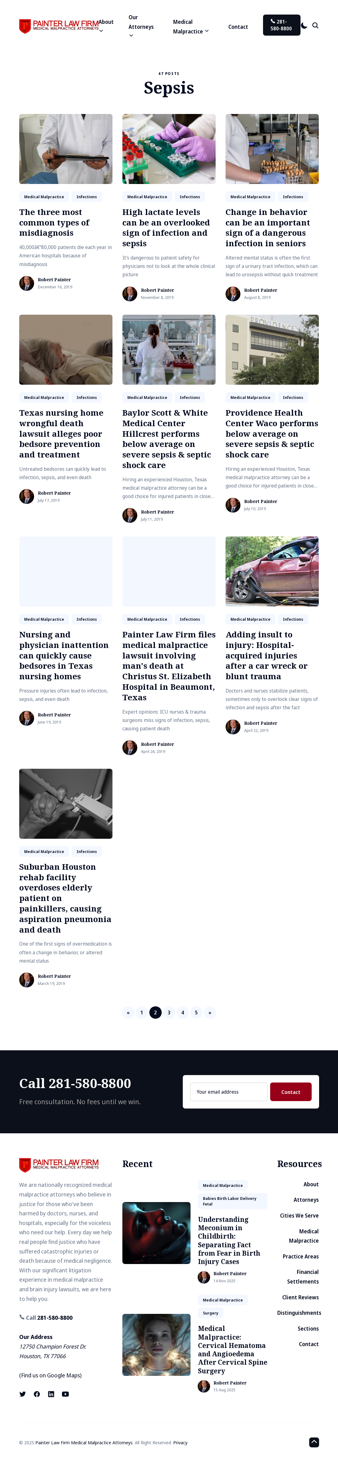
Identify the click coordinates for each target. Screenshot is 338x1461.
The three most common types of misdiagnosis (54, 222)
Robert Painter (54, 279)
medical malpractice (44, 196)
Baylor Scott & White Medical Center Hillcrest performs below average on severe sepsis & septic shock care (166, 438)
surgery (210, 1313)
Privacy (180, 1442)
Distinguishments (299, 1312)
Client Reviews (300, 1297)
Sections (308, 1328)
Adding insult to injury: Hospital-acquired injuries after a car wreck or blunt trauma (267, 655)
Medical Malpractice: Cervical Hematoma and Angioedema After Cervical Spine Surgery (232, 1349)
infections (87, 196)
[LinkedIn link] (51, 1394)
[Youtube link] (65, 1394)
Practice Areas (301, 1256)
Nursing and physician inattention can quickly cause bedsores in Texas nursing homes (64, 655)
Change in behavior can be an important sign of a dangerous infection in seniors (268, 227)
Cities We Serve (299, 1215)
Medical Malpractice (304, 1236)
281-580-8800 (281, 25)
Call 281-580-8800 (75, 1083)
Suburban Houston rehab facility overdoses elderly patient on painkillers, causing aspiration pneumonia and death (65, 898)
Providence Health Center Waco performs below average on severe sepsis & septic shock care (272, 433)
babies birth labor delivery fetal (230, 1201)
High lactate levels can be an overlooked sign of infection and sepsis (166, 227)
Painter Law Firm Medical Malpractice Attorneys (84, 1442)
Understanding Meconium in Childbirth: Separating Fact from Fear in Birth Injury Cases (229, 1240)
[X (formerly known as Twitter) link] (23, 1394)
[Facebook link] (37, 1394)
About (311, 1184)
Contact (238, 26)
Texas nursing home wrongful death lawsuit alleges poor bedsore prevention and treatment (61, 433)
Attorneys (306, 1199)
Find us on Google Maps (50, 1375)
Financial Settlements (303, 1276)
